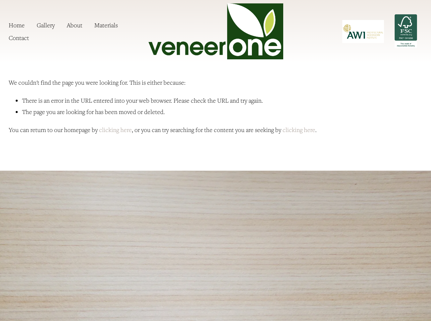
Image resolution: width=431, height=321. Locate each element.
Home (17, 25)
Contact (19, 38)
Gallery (46, 25)
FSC (405, 31)
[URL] (363, 31)
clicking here (115, 130)
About (74, 25)
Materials (106, 25)
